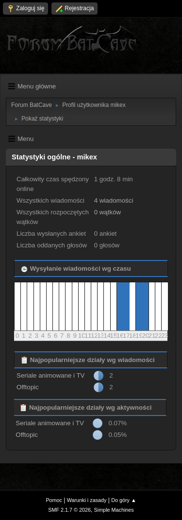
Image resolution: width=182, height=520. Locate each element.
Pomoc (54, 500)
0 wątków (107, 212)
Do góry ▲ (123, 500)
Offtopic (28, 387)
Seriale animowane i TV (51, 375)
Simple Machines (114, 510)
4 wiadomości (113, 200)
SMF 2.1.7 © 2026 (69, 510)
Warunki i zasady (87, 500)
